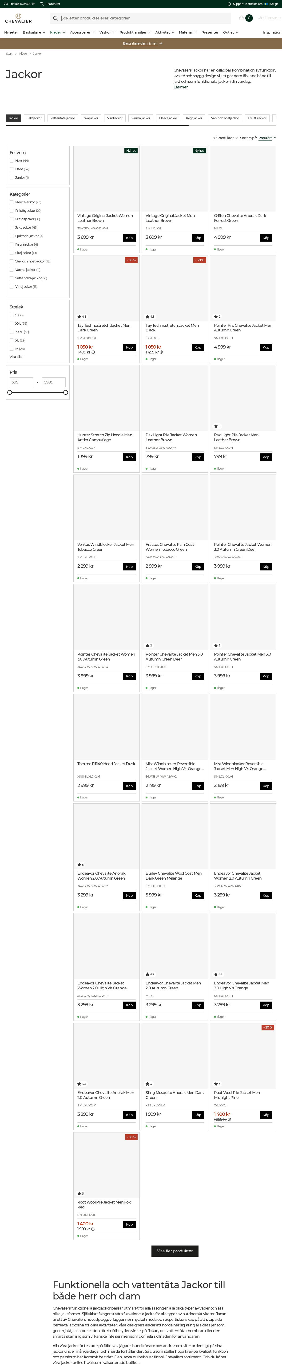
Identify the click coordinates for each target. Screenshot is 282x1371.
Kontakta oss (253, 4)
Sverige (271, 4)
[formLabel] (140, 18)
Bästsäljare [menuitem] (34, 32)
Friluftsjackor (257, 112)
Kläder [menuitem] (58, 32)
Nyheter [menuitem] (11, 32)
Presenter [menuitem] (210, 32)
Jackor (37, 53)
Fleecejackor (168, 112)
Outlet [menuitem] (231, 32)
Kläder (23, 53)
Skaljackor (91, 112)
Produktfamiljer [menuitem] (135, 32)
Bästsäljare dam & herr (141, 43)
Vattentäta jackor (63, 112)
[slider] (12, 386)
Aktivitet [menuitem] (165, 32)
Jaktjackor (34, 112)
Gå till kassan (268, 18)
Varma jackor (141, 112)
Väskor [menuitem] (107, 32)
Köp (129, 232)
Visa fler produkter (175, 1245)
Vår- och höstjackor (225, 112)
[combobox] (268, 132)
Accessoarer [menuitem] (82, 32)
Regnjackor (194, 112)
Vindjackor (114, 112)
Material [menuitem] (188, 32)
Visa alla (16, 351)
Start (12, 54)
